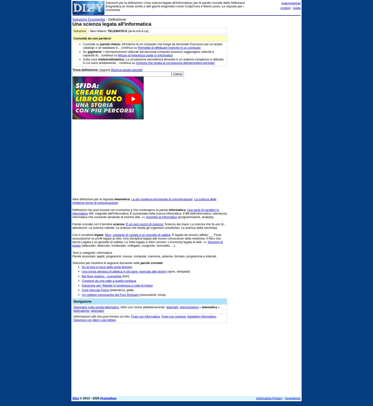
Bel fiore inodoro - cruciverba (101, 276)
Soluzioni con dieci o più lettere (95, 320)
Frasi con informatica (145, 316)
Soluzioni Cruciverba (88, 19)
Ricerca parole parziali (126, 70)
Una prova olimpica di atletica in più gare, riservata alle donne (124, 271)
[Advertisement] (265, 88)
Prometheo (108, 398)
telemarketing (189, 307)
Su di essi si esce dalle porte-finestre (107, 267)
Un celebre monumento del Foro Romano (110, 295)
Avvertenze (292, 398)
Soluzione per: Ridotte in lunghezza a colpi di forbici (117, 285)
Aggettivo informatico (201, 316)
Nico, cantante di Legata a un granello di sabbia (137, 235)
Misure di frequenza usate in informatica (145, 55)
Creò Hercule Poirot (95, 290)
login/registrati (291, 3)
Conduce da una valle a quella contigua (109, 281)
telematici (97, 311)
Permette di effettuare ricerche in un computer (169, 47)
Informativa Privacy (269, 398)
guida (297, 8)
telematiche (81, 311)
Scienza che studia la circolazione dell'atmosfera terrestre (175, 63)
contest (285, 8)
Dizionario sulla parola (96, 307)
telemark (172, 307)
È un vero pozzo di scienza (144, 224)
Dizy (76, 398)
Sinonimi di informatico (161, 217)
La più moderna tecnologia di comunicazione (161, 199)
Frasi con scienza (174, 316)
